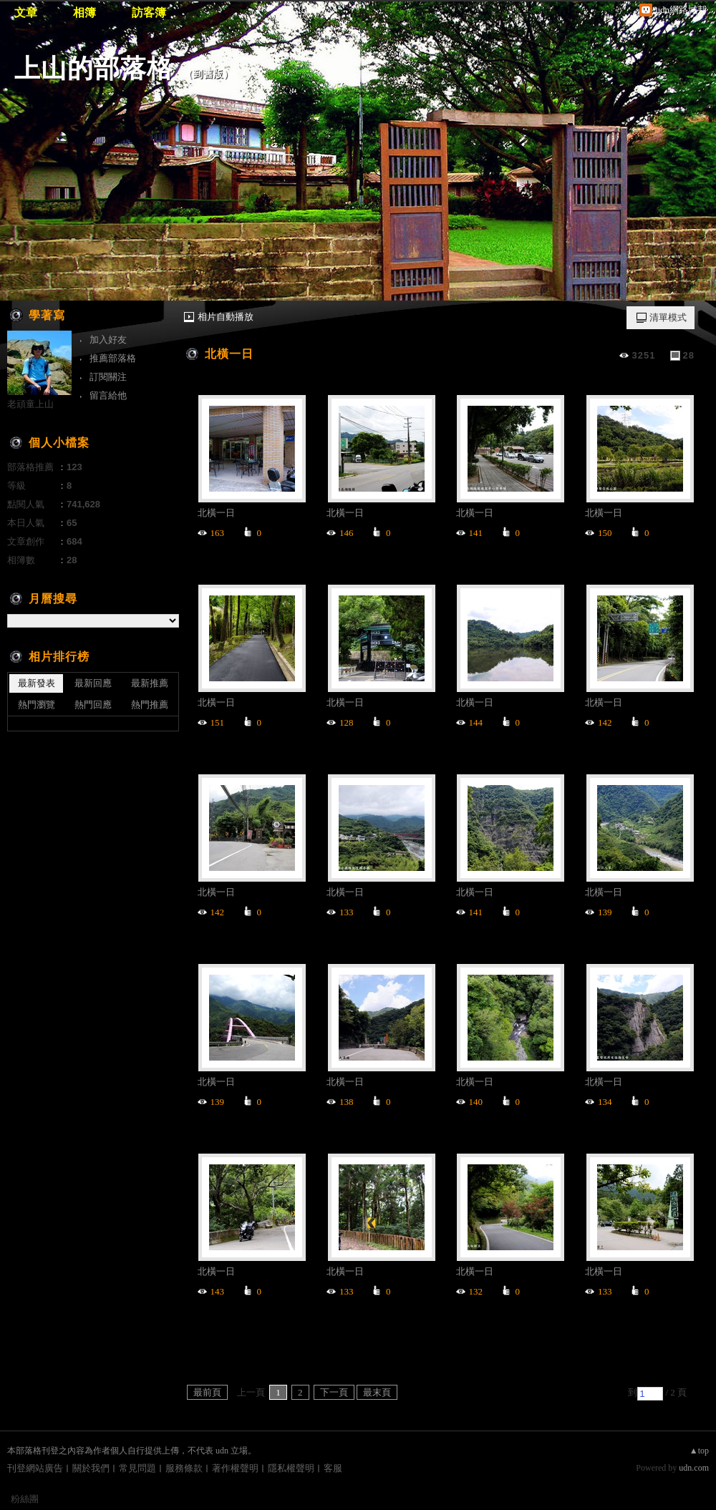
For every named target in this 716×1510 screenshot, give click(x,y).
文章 (25, 12)
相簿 (84, 12)
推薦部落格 (113, 358)
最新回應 (93, 683)
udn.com (694, 1468)
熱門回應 (93, 704)
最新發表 (36, 683)
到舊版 (208, 74)
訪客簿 (149, 12)
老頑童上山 (30, 404)
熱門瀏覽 (36, 704)
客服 (333, 1468)
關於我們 (91, 1468)
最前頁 (207, 1392)
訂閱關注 (108, 376)
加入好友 (108, 339)
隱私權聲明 (291, 1468)
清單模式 (668, 317)
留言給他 (108, 395)
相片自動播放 (225, 316)
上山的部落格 (93, 68)
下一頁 (334, 1392)
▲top (699, 1451)
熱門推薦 (149, 704)
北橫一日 (229, 354)
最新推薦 (149, 683)
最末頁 (377, 1392)
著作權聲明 (235, 1468)
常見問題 (137, 1468)
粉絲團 (25, 1499)
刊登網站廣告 (35, 1468)
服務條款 (184, 1468)
